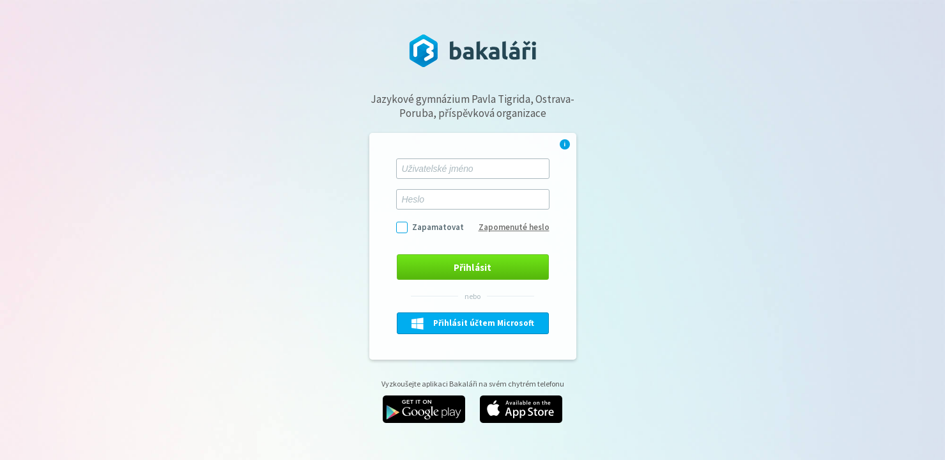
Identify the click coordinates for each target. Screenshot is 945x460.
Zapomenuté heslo (514, 227)
